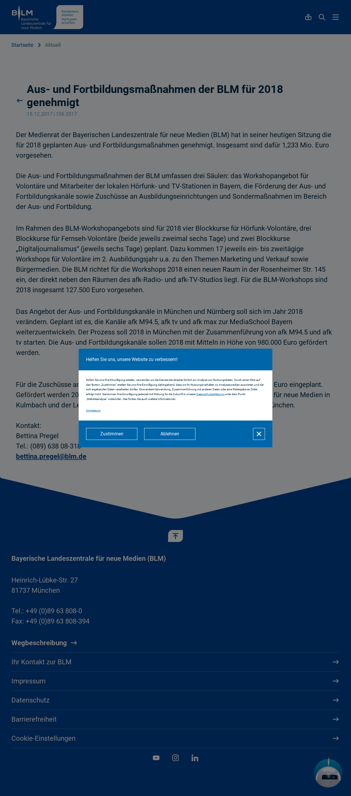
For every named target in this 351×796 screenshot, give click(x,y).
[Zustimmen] (111, 434)
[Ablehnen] (169, 434)
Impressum (93, 410)
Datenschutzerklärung (210, 394)
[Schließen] (259, 434)
